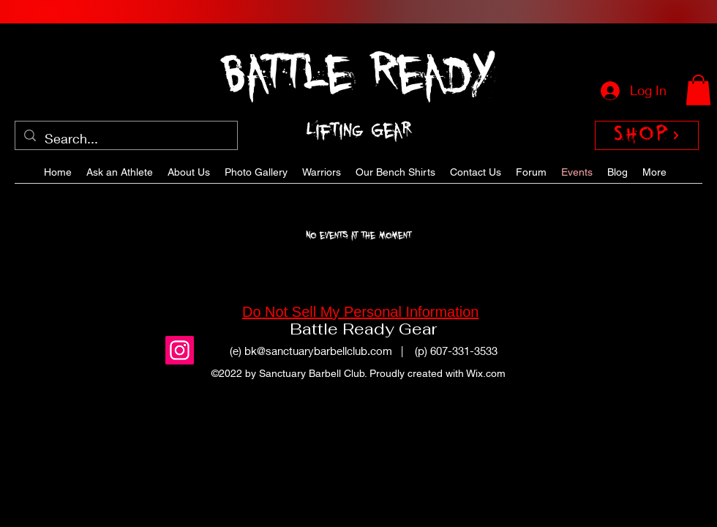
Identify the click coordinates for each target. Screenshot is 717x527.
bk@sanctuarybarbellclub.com (318, 350)
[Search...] (125, 139)
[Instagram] (179, 350)
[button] (698, 90)
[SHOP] (647, 135)
